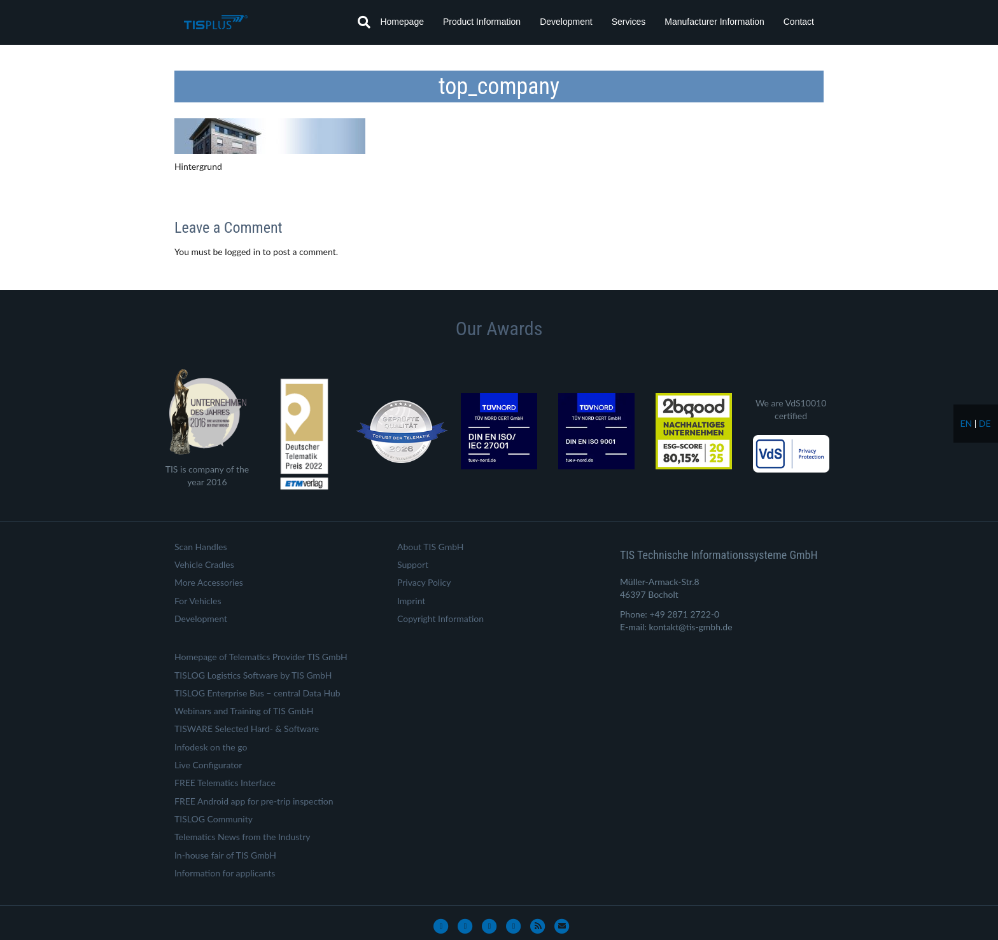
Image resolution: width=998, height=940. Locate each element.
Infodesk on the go (210, 747)
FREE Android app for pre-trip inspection (254, 801)
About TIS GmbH (430, 546)
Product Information (482, 22)
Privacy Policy (424, 582)
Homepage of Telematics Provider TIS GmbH (261, 656)
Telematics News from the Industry (242, 836)
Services (629, 22)
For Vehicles (197, 600)
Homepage (402, 22)
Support (412, 564)
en (966, 423)
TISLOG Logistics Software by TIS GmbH (253, 675)
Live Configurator (208, 764)
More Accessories (208, 582)
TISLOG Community (213, 818)
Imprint (411, 600)
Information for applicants (224, 872)
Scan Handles (200, 546)
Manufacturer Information (714, 22)
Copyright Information (440, 618)
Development (566, 22)
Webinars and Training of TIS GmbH (243, 710)
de (985, 423)
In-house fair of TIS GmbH (225, 855)
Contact (799, 22)
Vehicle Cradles (204, 564)
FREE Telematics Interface (225, 782)
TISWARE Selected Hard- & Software (246, 728)
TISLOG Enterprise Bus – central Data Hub (257, 693)
